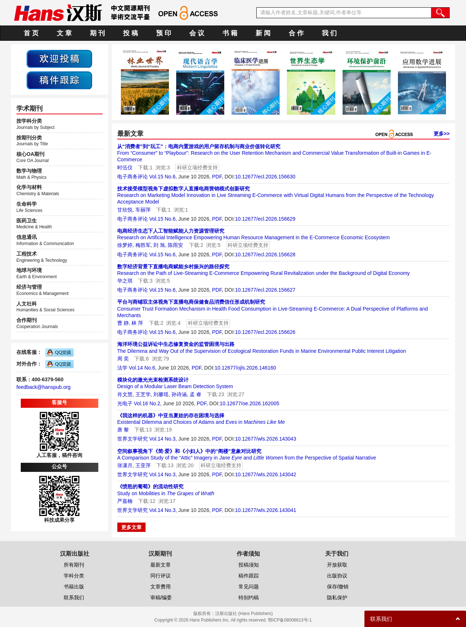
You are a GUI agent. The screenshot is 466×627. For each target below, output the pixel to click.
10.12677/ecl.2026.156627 (265, 290)
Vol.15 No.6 (162, 177)
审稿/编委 (161, 597)
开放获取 (337, 565)
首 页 (31, 33)
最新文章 (160, 565)
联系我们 (74, 597)
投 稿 (130, 33)
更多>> (442, 134)
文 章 (64, 33)
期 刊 (97, 33)
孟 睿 (195, 394)
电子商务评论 (132, 177)
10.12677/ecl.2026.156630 (265, 177)
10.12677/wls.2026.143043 (265, 439)
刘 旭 (159, 245)
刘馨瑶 (161, 394)
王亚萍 (143, 465)
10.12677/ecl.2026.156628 (265, 254)
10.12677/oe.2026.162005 (249, 403)
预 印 (163, 33)
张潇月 (125, 465)
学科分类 (74, 576)
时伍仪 (125, 167)
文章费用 (160, 586)
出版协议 (337, 576)
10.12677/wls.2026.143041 (265, 510)
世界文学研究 (132, 439)
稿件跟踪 (248, 576)
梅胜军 (143, 245)
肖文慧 (125, 394)
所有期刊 (74, 565)
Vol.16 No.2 (147, 403)
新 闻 (263, 33)
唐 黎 (123, 430)
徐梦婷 (125, 245)
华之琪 (125, 281)
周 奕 (123, 359)
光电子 (125, 403)
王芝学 (143, 394)
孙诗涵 (179, 394)
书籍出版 (74, 586)
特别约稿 (248, 597)
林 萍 (137, 323)
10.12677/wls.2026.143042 (265, 474)
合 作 (296, 33)
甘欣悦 (125, 210)
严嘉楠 (125, 501)
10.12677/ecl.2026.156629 (265, 219)
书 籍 (229, 33)
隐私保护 (337, 597)
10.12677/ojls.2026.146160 (245, 368)
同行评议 (160, 576)
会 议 (196, 33)
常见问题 (248, 586)
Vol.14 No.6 (142, 368)
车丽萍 (143, 210)
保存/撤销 (338, 586)
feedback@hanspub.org (43, 387)
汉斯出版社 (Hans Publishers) (244, 613)
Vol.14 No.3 (162, 439)
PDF (216, 177)
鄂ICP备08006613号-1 (290, 620)
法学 (122, 368)
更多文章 (131, 527)
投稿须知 (248, 565)
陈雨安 (175, 245)
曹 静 (123, 323)
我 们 (329, 33)
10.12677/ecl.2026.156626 (265, 332)
